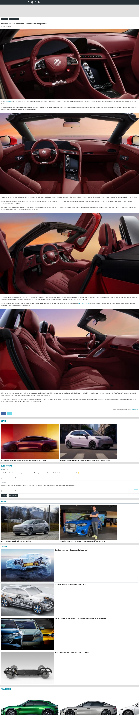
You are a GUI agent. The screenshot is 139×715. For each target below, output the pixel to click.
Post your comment (14, 19)
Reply (136, 478)
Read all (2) (4, 495)
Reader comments (7, 466)
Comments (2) (4, 19)
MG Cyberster (7, 101)
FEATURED (4, 546)
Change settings (134, 409)
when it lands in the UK (83, 303)
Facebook (4, 413)
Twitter (9, 413)
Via (1, 405)
